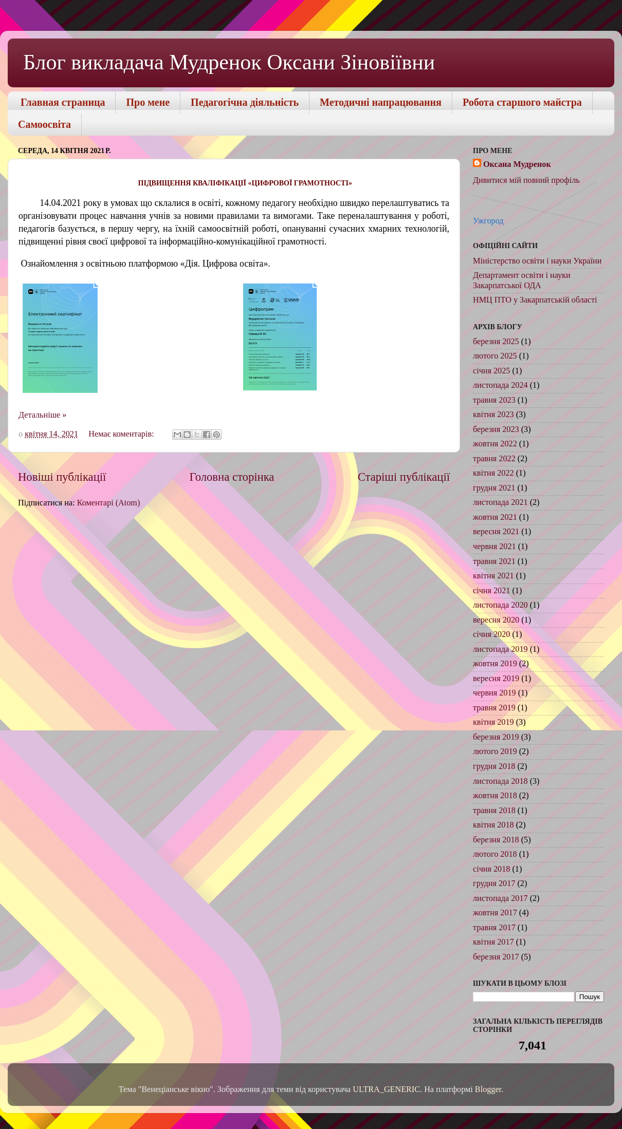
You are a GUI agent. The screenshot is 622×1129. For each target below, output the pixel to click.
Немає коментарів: (122, 434)
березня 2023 (496, 429)
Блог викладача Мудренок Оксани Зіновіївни (229, 62)
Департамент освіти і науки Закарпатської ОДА (522, 280)
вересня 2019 (496, 678)
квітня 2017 (493, 942)
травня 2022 (494, 458)
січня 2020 (491, 634)
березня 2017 (496, 957)
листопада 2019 (500, 649)
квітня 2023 (493, 414)
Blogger (488, 1089)
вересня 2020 (496, 620)
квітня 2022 (493, 473)
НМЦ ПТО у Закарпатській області (535, 300)
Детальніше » (42, 415)
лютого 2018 (495, 854)
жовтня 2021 (495, 517)
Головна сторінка (232, 477)
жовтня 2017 (495, 912)
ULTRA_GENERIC (386, 1089)
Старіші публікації (404, 477)
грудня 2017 (494, 883)
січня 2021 (491, 590)
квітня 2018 (493, 825)
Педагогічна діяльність (245, 102)
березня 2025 (496, 341)
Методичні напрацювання (381, 102)
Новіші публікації (62, 477)
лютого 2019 (495, 751)
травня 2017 (494, 927)
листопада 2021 (500, 502)
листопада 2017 (500, 898)
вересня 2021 (496, 531)
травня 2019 (494, 707)
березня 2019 (496, 737)
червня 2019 (494, 693)
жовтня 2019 (495, 663)
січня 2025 (491, 370)
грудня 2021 (494, 488)
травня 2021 (494, 561)
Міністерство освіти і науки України (537, 261)
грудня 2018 (494, 766)
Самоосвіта (44, 124)
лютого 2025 (495, 356)
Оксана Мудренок (517, 164)
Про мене (148, 102)
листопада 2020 (500, 605)
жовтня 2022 (495, 443)
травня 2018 (494, 810)
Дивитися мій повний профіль (526, 180)
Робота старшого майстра (522, 102)
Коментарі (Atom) (108, 502)
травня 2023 (494, 400)
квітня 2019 (493, 722)
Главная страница (63, 102)
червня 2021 (494, 546)
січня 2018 (491, 869)
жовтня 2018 (495, 795)
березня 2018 (496, 839)
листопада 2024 (500, 385)
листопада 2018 (500, 781)
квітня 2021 (493, 575)
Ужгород (488, 220)
